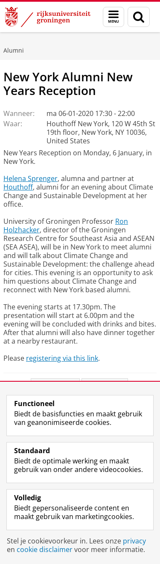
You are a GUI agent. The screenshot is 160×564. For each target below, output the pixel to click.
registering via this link (62, 358)
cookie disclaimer (45, 549)
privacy (134, 541)
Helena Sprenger (30, 178)
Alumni (13, 50)
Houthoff (18, 187)
